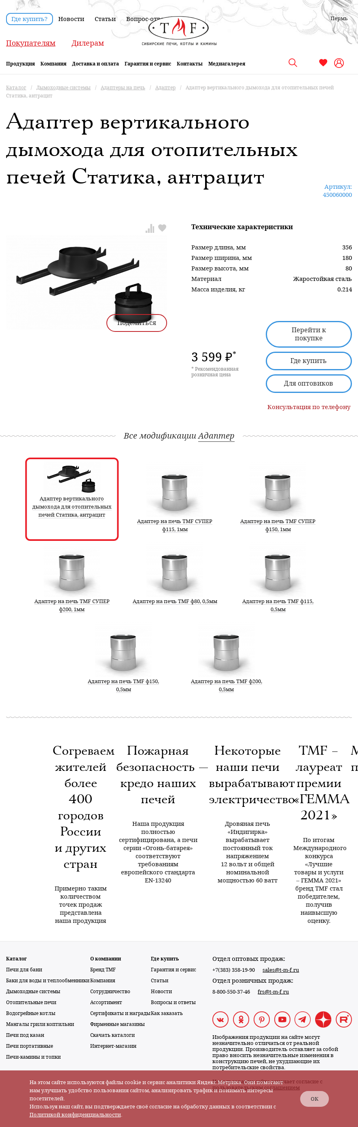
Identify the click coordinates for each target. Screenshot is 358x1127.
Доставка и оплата (95, 64)
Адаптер (216, 436)
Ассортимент (106, 1002)
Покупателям (30, 43)
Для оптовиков (308, 383)
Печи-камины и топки (33, 1057)
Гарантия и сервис (148, 64)
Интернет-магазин (113, 1046)
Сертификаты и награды (120, 1013)
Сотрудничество (110, 991)
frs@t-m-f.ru (273, 992)
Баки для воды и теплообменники (47, 980)
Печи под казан (25, 1035)
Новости (71, 19)
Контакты (190, 64)
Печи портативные (29, 1046)
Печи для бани (24, 970)
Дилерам (88, 43)
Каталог (16, 959)
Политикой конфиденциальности (75, 1115)
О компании (105, 959)
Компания (53, 64)
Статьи (105, 19)
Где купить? (29, 19)
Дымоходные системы (33, 991)
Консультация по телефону (308, 407)
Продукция (20, 64)
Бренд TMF (103, 970)
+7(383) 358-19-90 (233, 970)
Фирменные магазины (117, 1024)
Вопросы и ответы (173, 1002)
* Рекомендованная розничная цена (215, 372)
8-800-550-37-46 (231, 992)
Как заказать (167, 1013)
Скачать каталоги (112, 1035)
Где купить (308, 361)
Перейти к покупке (309, 334)
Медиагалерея (226, 64)
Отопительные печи (31, 1002)
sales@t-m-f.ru (281, 970)
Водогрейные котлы (30, 1013)
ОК (314, 1099)
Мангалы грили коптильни (40, 1024)
